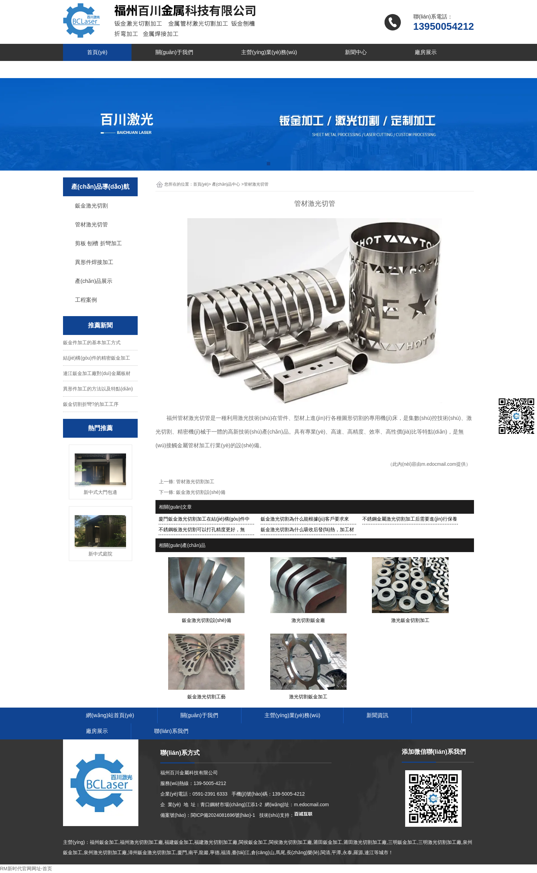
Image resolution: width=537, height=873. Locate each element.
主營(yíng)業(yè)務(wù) (269, 52)
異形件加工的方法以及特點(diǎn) (98, 388)
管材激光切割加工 (195, 481)
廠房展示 (426, 52)
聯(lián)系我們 (104, 69)
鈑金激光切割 (91, 206)
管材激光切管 (91, 224)
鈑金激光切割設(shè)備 (200, 492)
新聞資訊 (377, 715)
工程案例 (86, 300)
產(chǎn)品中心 (226, 184)
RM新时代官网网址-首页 (26, 868)
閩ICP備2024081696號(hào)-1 (223, 815)
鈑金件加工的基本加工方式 (92, 342)
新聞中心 (356, 52)
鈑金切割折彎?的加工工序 (90, 404)
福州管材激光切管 (188, 418)
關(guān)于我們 (174, 52)
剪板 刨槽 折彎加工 (98, 243)
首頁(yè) (97, 52)
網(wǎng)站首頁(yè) (110, 715)
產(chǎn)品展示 (93, 281)
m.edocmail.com (438, 464)
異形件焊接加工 (94, 262)
